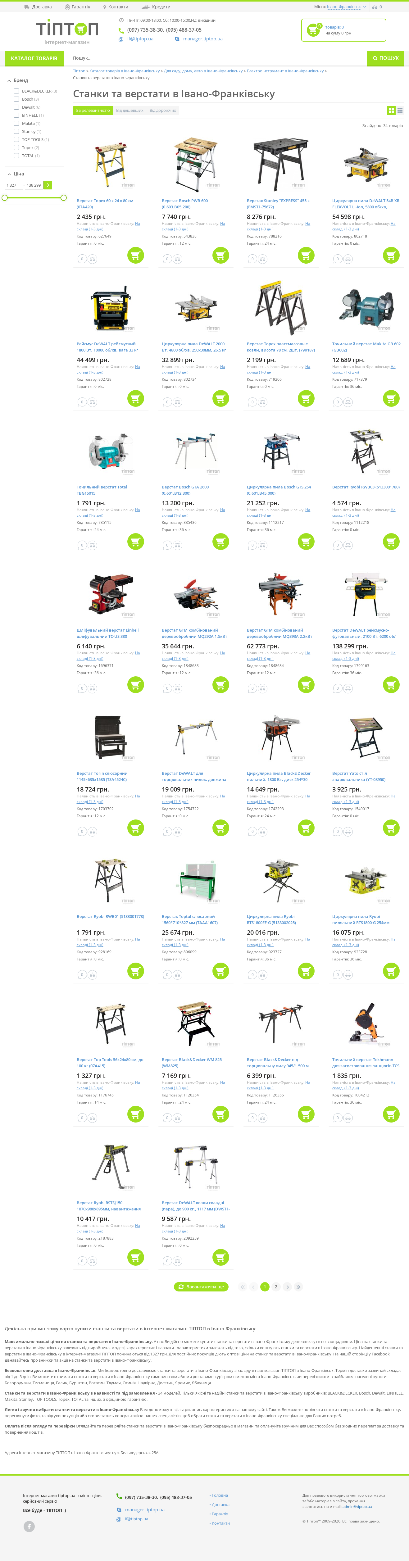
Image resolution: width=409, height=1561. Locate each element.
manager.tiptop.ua (203, 38)
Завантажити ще (205, 1287)
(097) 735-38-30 (141, 1497)
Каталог (34, 58)
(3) (39, 91)
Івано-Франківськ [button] (344, 6)
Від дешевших (129, 110)
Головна (220, 1495)
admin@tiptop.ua (357, 1506)
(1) (33, 115)
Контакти (221, 1523)
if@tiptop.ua (136, 1519)
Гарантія (220, 1514)
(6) (31, 107)
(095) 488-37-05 (176, 1497)
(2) (30, 147)
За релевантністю (93, 110)
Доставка (220, 1504)
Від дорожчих (163, 110)
